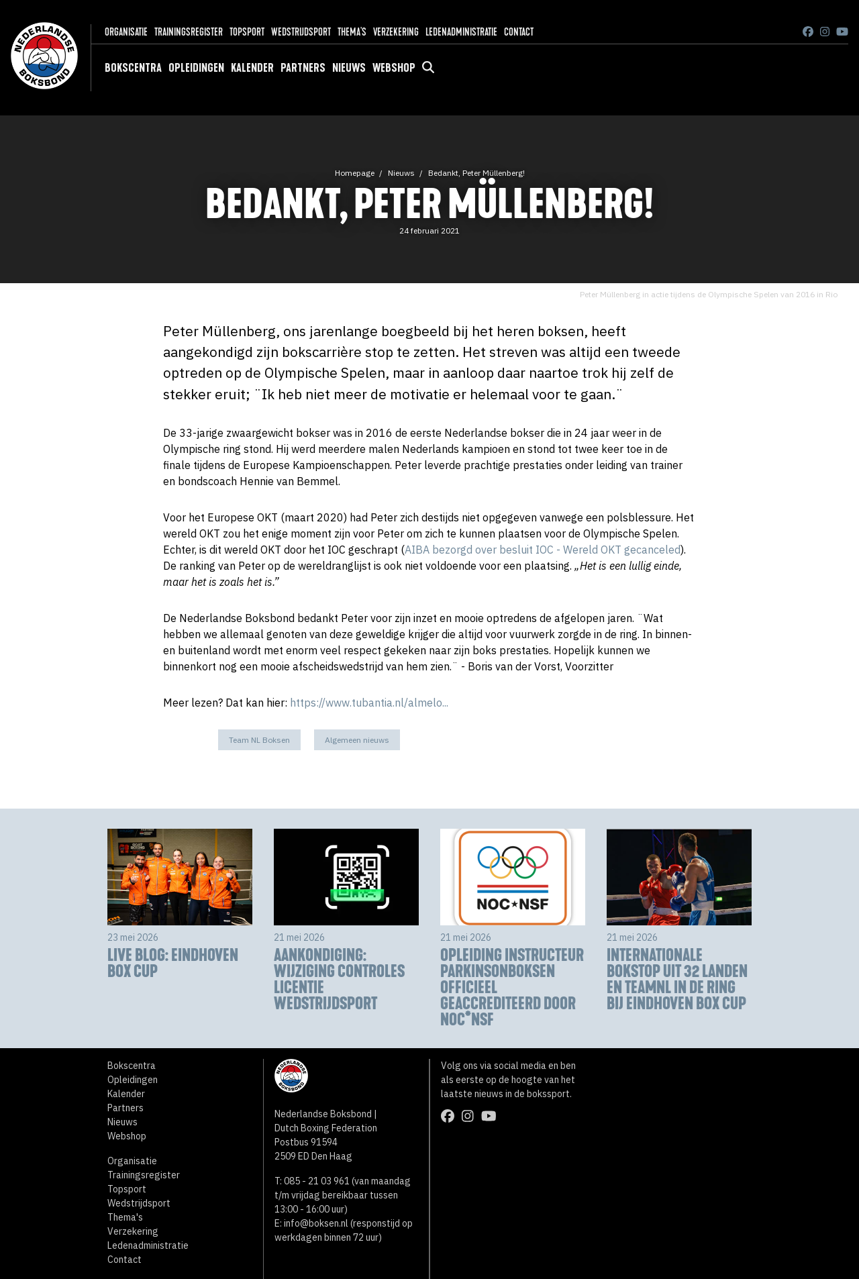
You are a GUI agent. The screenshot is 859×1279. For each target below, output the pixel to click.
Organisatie (126, 31)
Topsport (247, 31)
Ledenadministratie (461, 31)
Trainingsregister (188, 31)
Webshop (393, 67)
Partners (303, 67)
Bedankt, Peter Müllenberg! (476, 173)
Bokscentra (133, 67)
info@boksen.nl (316, 1223)
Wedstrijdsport (301, 31)
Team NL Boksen (259, 740)
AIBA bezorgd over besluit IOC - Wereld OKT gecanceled (542, 549)
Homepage (354, 173)
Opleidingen (196, 67)
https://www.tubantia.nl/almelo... (369, 702)
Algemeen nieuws (357, 740)
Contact (519, 31)
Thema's (352, 31)
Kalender (252, 67)
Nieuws (349, 67)
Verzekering (396, 31)
